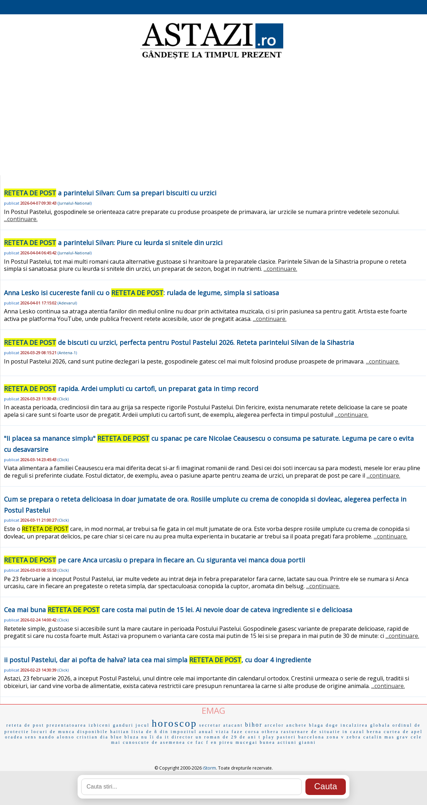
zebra (354, 737)
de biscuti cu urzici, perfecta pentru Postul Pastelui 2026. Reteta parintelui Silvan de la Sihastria (179, 342)
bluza (131, 737)
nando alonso (57, 737)
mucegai (247, 742)
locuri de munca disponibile (69, 731)
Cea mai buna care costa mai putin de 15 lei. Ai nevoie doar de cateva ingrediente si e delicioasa (178, 609)
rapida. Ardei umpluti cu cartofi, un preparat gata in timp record (131, 388)
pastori (286, 737)
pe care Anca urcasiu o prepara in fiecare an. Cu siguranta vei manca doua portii (154, 560)
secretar (210, 725)
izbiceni (100, 725)
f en (211, 742)
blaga (316, 725)
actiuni (287, 742)
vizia (222, 731)
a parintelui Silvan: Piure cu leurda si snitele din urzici (113, 242)
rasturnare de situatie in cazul (323, 731)
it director (179, 737)
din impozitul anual (187, 731)
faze (237, 731)
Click (63, 398)
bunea (267, 742)
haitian (119, 731)
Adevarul (67, 303)
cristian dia (92, 737)
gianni (307, 742)
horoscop (174, 723)
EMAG (213, 710)
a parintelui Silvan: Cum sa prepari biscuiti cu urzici (110, 193)
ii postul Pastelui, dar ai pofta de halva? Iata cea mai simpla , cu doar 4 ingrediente (157, 659)
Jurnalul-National (74, 203)
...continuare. (21, 219)
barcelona (311, 737)
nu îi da (152, 737)
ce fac (195, 742)
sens (31, 737)
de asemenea (168, 742)
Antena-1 (67, 352)
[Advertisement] (213, 118)
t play (267, 737)
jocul (142, 725)
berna (374, 731)
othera (270, 731)
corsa (252, 731)
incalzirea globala (365, 725)
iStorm (209, 768)
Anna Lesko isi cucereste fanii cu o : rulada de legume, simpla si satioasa (141, 292)
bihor (253, 725)
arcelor (274, 725)
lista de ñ (145, 731)
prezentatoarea (66, 725)
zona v (335, 737)
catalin (372, 737)
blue (116, 737)
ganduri (123, 725)
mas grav (396, 737)
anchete (296, 725)
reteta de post (25, 725)
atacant (233, 725)
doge (332, 725)
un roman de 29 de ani (226, 737)
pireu (226, 742)
